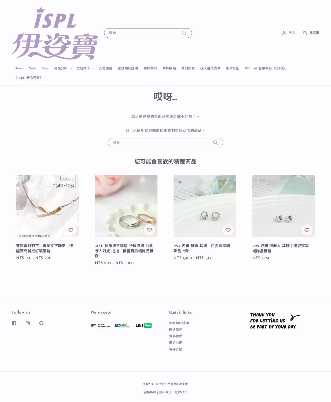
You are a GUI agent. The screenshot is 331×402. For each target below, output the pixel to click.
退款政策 (181, 392)
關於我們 (150, 68)
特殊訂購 (175, 349)
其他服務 (105, 68)
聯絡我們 (175, 330)
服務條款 (150, 392)
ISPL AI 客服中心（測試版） (267, 68)
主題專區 (83, 68)
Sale (32, 68)
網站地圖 (232, 68)
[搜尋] (184, 32)
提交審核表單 (210, 68)
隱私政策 (165, 392)
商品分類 (61, 68)
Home (19, 68)
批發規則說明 (128, 68)
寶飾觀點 (169, 68)
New (45, 68)
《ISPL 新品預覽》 (28, 78)
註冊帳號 (188, 68)
